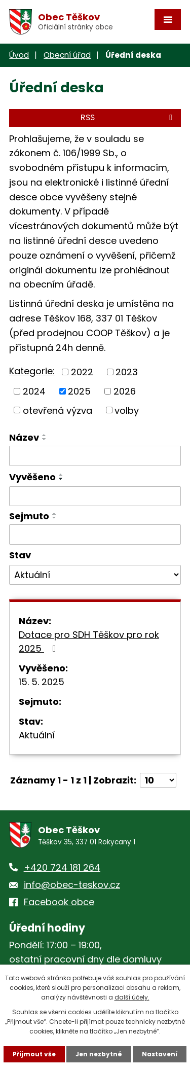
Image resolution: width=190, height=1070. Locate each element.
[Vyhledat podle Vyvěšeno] (95, 496)
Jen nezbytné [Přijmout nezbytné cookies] (98, 1054)
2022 (82, 372)
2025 (79, 391)
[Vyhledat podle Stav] (95, 575)
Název (24, 437)
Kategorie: (32, 371)
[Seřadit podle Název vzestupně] (44, 435)
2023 (127, 372)
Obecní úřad (67, 55)
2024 (34, 391)
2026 (124, 391)
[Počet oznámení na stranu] (158, 780)
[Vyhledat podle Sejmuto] (95, 534)
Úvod (19, 55)
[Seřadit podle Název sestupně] (44, 439)
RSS (128, 117)
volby (127, 410)
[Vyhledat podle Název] (95, 456)
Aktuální (37, 735)
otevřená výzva (57, 410)
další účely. (132, 997)
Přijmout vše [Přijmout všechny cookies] (34, 1054)
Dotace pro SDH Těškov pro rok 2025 (89, 641)
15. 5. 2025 (41, 681)
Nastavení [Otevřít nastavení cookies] (159, 1054)
